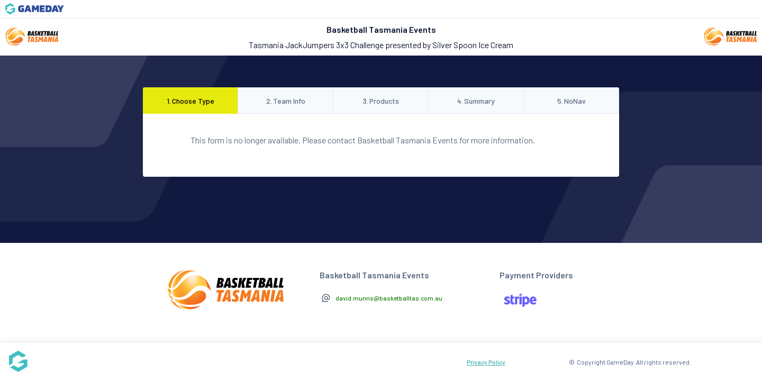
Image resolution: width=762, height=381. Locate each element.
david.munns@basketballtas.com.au (388, 298)
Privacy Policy (486, 362)
